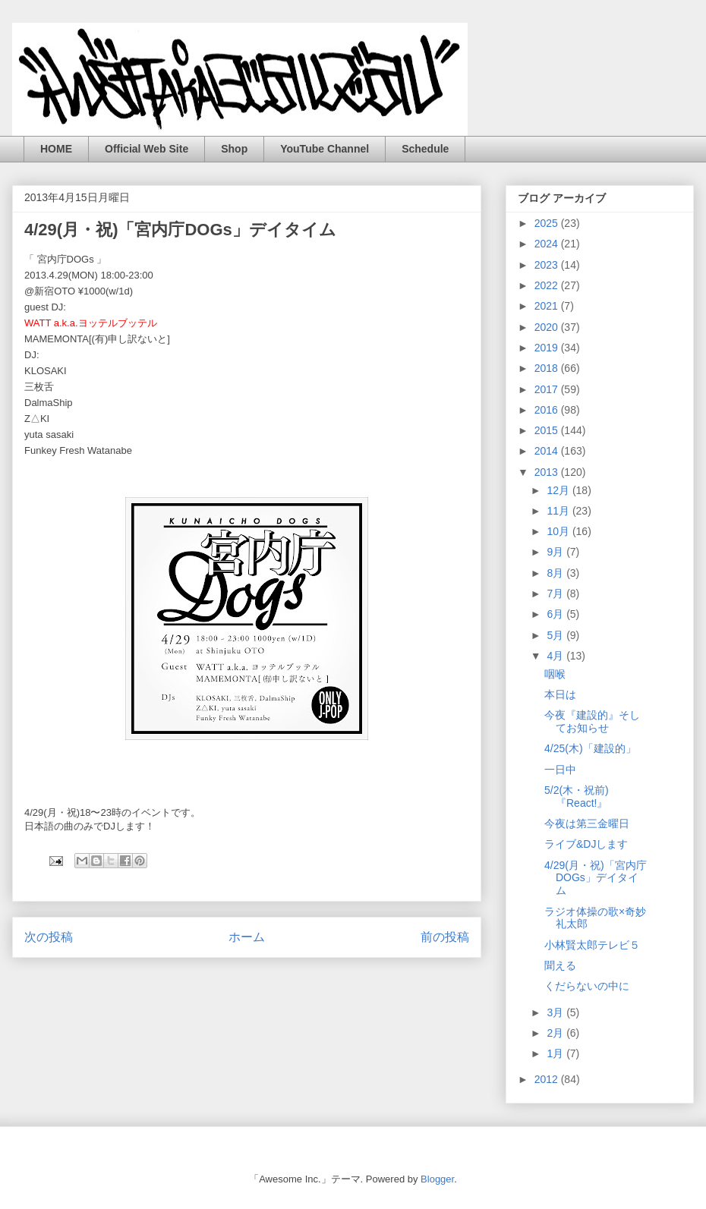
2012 (547, 1079)
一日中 (560, 769)
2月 (556, 1033)
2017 (547, 389)
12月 (559, 490)
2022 (547, 285)
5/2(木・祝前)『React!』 (576, 796)
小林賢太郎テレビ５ (592, 945)
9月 (556, 552)
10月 (559, 531)
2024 (547, 244)
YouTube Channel (324, 149)
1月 (556, 1053)
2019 (547, 348)
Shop (234, 149)
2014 (547, 451)
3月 (556, 1012)
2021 (547, 306)
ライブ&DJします (586, 844)
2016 (547, 410)
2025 (547, 223)
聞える (560, 965)
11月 (559, 511)
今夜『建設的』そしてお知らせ (592, 721)
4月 (556, 656)
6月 (556, 614)
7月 (556, 593)
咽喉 (555, 674)
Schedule (425, 149)
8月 (556, 573)
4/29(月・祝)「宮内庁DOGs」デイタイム (595, 878)
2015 (547, 430)
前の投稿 (445, 936)
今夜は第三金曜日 (586, 823)
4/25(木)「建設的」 (590, 748)
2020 (547, 327)
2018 (547, 368)
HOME (56, 149)
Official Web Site (146, 149)
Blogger (437, 1179)
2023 (547, 265)
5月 (556, 635)
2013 (547, 472)
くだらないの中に (586, 986)
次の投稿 (48, 936)
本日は (560, 694)
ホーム (247, 936)
